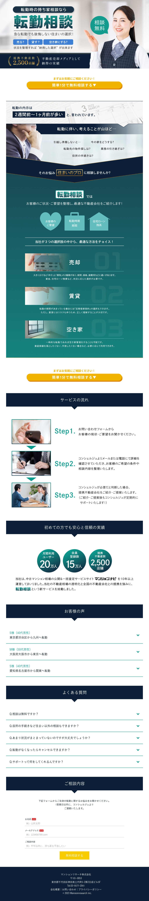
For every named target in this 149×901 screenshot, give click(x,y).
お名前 (28, 819)
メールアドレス (32, 830)
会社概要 (55, 889)
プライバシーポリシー (90, 889)
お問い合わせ (69, 889)
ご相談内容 (30, 842)
